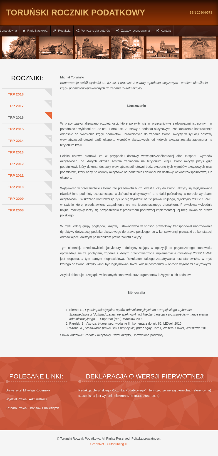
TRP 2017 (16, 106)
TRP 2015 (16, 129)
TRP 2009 (16, 198)
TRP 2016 (16, 117)
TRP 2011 (16, 175)
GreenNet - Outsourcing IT (109, 444)
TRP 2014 (16, 141)
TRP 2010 (16, 187)
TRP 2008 (16, 210)
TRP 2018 (16, 94)
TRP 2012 (16, 164)
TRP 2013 (16, 152)
